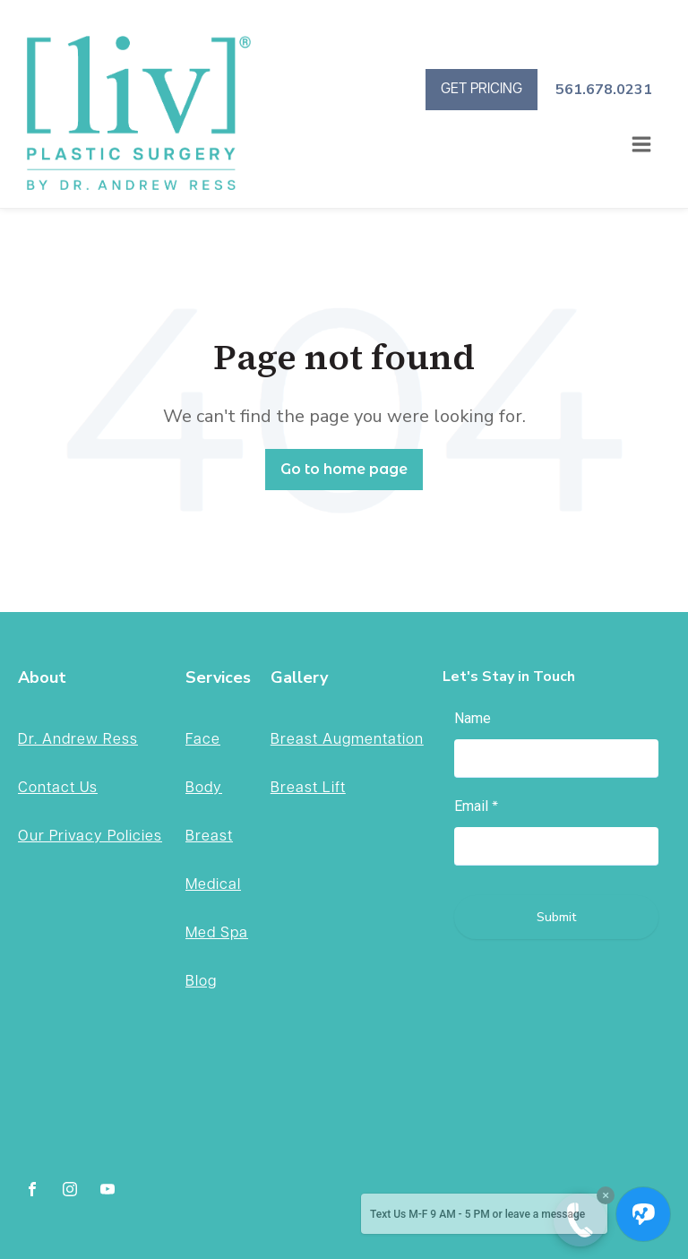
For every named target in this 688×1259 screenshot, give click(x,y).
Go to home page (344, 469)
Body (203, 788)
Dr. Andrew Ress (78, 739)
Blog (201, 981)
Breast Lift (308, 788)
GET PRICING (481, 89)
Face (202, 739)
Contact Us (58, 788)
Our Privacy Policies (90, 836)
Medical (213, 885)
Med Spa (216, 933)
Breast (209, 836)
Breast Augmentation (347, 739)
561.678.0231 (603, 89)
